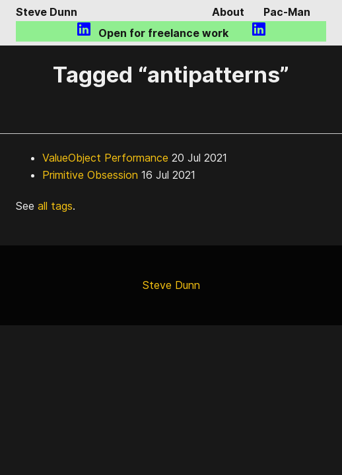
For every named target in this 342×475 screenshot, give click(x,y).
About (228, 11)
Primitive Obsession (90, 174)
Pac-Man (286, 11)
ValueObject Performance (105, 157)
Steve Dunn (46, 11)
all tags (55, 205)
